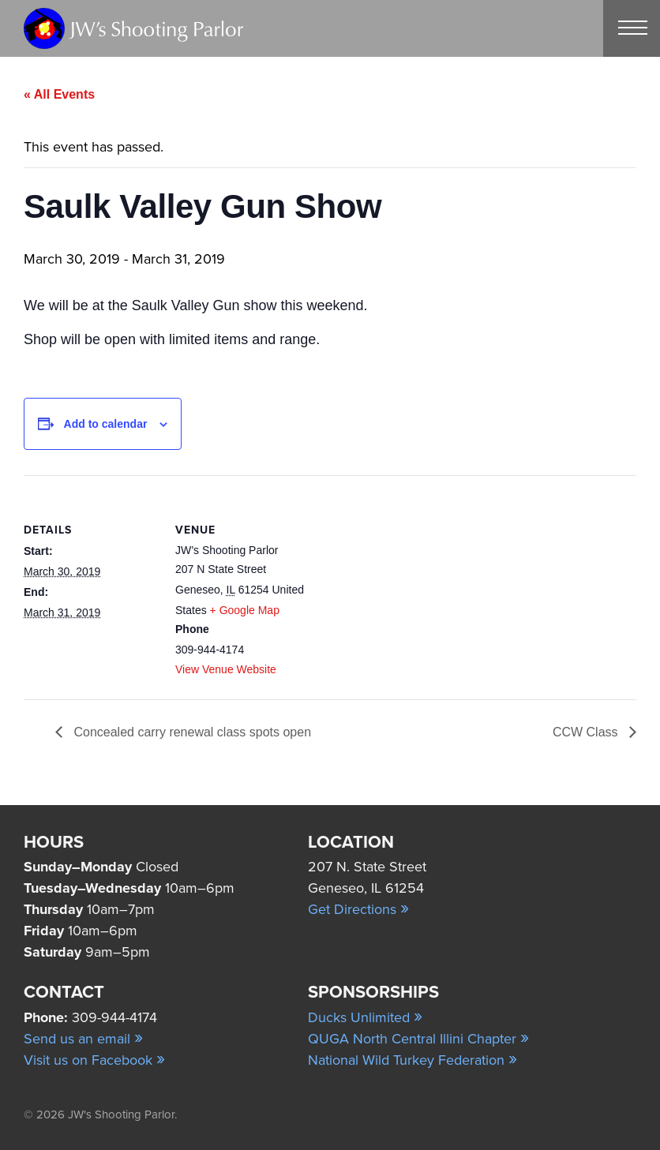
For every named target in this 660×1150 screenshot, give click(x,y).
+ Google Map (244, 610)
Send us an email (83, 1038)
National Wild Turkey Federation (412, 1060)
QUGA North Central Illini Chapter (418, 1038)
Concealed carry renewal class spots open (190, 732)
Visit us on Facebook (94, 1060)
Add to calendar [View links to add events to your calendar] (106, 424)
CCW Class (587, 732)
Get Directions (358, 909)
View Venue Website (225, 669)
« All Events (59, 94)
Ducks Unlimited (365, 1017)
